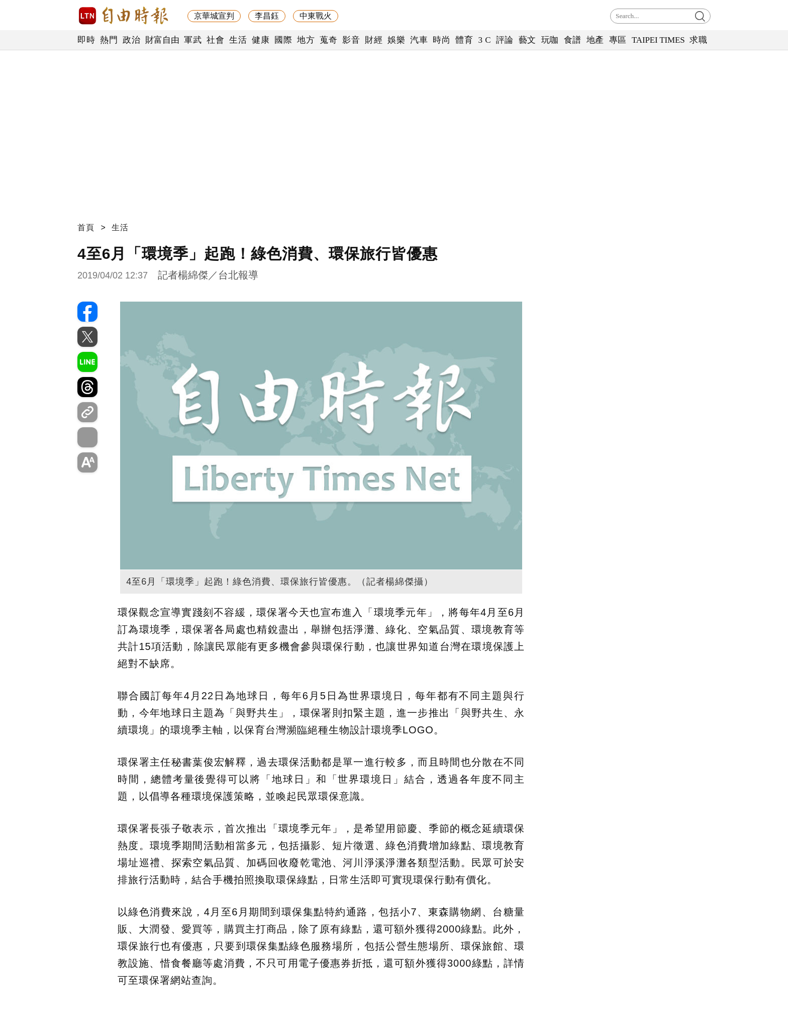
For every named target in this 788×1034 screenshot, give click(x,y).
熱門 (109, 40)
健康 (260, 40)
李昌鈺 (267, 16)
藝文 (527, 40)
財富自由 (162, 40)
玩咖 (550, 40)
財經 (373, 40)
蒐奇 (328, 40)
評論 (505, 40)
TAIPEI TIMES (658, 40)
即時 (86, 40)
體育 (464, 40)
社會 (215, 40)
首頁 (85, 227)
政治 (131, 40)
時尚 (441, 40)
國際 (283, 40)
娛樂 (396, 40)
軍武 (193, 40)
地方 (306, 40)
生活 (238, 40)
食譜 (572, 40)
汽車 (419, 40)
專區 (618, 40)
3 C (484, 40)
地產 (595, 40)
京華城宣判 (214, 16)
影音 (351, 40)
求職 (698, 40)
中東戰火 (316, 16)
